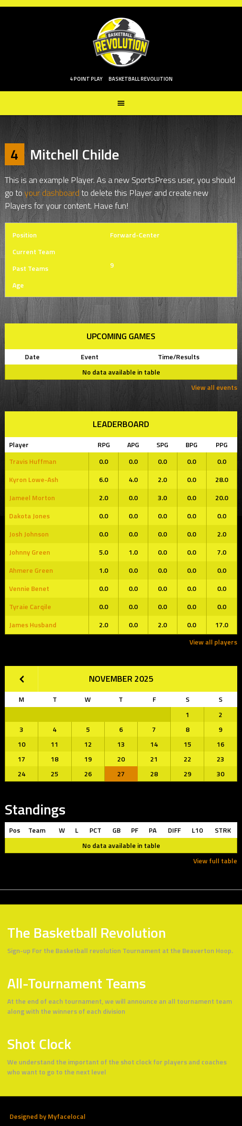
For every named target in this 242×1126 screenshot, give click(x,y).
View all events (214, 387)
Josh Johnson (29, 534)
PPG (222, 445)
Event (90, 357)
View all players (213, 642)
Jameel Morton (32, 498)
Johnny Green (29, 552)
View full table (215, 861)
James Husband (32, 625)
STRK (223, 830)
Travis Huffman (32, 461)
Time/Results (178, 357)
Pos (14, 830)
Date (32, 357)
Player (19, 445)
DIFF (174, 830)
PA (152, 830)
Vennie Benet (29, 588)
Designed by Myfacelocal (48, 1116)
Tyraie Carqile (30, 606)
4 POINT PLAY (86, 79)
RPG (104, 445)
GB (116, 830)
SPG (162, 445)
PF (134, 830)
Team (36, 830)
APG (133, 445)
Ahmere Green (31, 570)
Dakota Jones (29, 516)
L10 (197, 830)
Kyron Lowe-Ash (33, 479)
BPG (192, 445)
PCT (95, 830)
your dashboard (51, 192)
